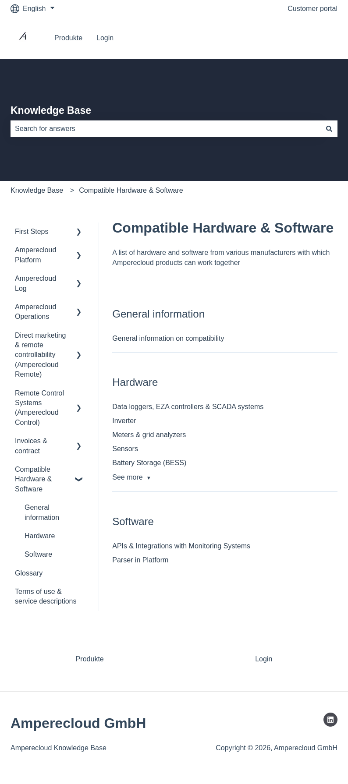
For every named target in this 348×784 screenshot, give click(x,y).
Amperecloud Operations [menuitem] (35, 311)
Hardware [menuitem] (40, 536)
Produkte (68, 38)
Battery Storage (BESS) (149, 462)
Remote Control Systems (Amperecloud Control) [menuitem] (39, 407)
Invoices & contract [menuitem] (31, 445)
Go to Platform (306, 38)
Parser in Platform (140, 560)
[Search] (329, 128)
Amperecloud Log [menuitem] (35, 283)
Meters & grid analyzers (149, 434)
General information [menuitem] (42, 512)
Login (105, 38)
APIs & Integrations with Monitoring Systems (181, 546)
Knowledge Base (51, 110)
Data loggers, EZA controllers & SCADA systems (187, 406)
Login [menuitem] (263, 659)
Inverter (124, 420)
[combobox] (166, 128)
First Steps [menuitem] (31, 231)
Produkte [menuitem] (90, 659)
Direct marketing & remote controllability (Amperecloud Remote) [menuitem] (40, 355)
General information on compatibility (168, 338)
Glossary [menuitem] (29, 573)
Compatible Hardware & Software (131, 190)
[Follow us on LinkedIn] (330, 720)
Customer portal (312, 8)
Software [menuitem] (38, 554)
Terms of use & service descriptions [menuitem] (46, 596)
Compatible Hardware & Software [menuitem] (33, 479)
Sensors (125, 448)
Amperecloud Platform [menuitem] (35, 254)
